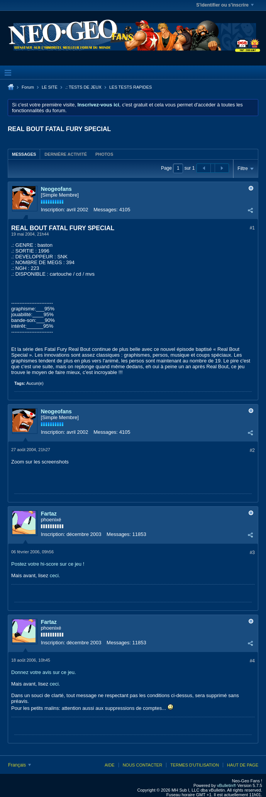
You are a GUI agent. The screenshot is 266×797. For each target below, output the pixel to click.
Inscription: (53, 209)
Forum (28, 87)
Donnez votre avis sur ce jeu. (43, 672)
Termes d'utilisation (194, 765)
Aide (110, 765)
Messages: (105, 209)
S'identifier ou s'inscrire (225, 5)
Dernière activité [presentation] (65, 154)
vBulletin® (226, 785)
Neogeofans (56, 189)
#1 (252, 228)
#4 (252, 661)
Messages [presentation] (24, 154)
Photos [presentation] (104, 154)
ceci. (55, 575)
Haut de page (242, 765)
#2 (252, 450)
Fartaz (49, 514)
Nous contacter (142, 765)
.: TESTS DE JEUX (83, 87)
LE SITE (50, 87)
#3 (252, 552)
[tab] (24, 154)
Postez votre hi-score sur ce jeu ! (47, 564)
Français (19, 765)
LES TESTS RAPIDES (130, 87)
